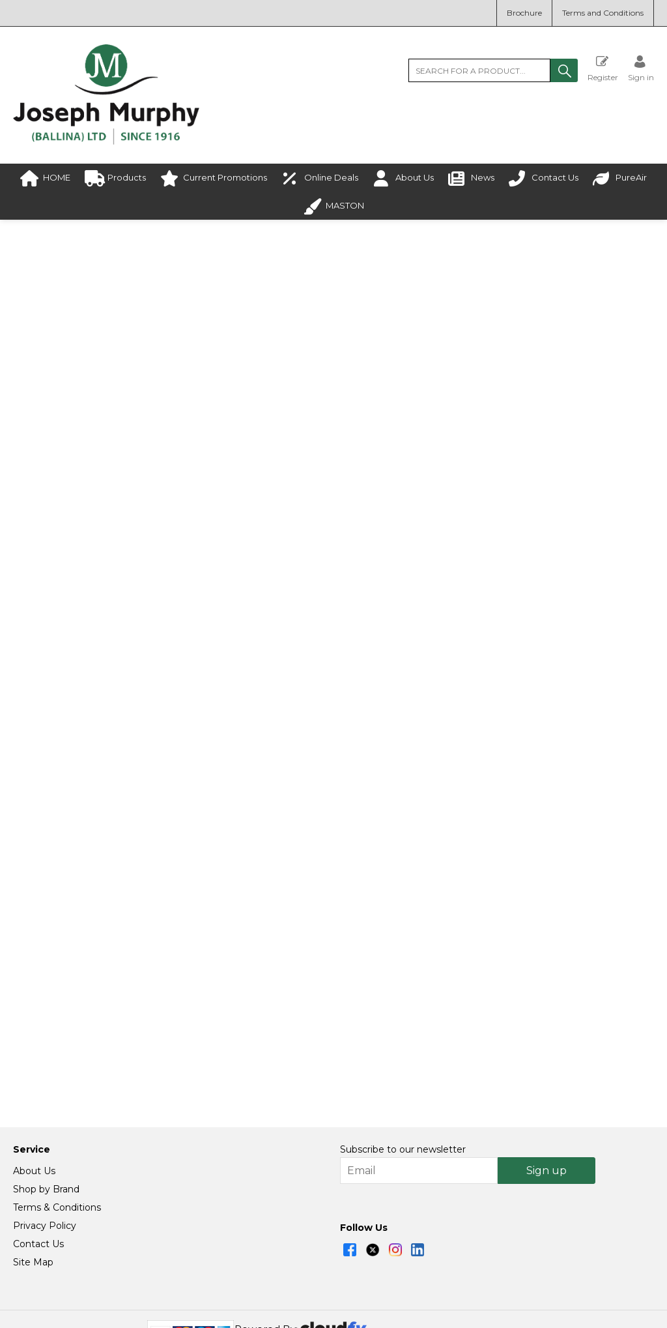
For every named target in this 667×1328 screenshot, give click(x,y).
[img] (349, 1190)
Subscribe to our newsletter (403, 1090)
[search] (479, 70)
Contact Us (543, 178)
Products (115, 178)
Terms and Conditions (603, 13)
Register (603, 68)
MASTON (333, 206)
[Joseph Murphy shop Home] (106, 141)
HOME (45, 178)
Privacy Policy (44, 1166)
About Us (403, 178)
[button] (564, 70)
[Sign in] (641, 68)
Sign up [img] (546, 1111)
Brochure (524, 13)
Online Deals (319, 178)
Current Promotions (213, 178)
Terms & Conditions (57, 1148)
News (471, 178)
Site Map (33, 1203)
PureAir (620, 178)
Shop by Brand (46, 1130)
